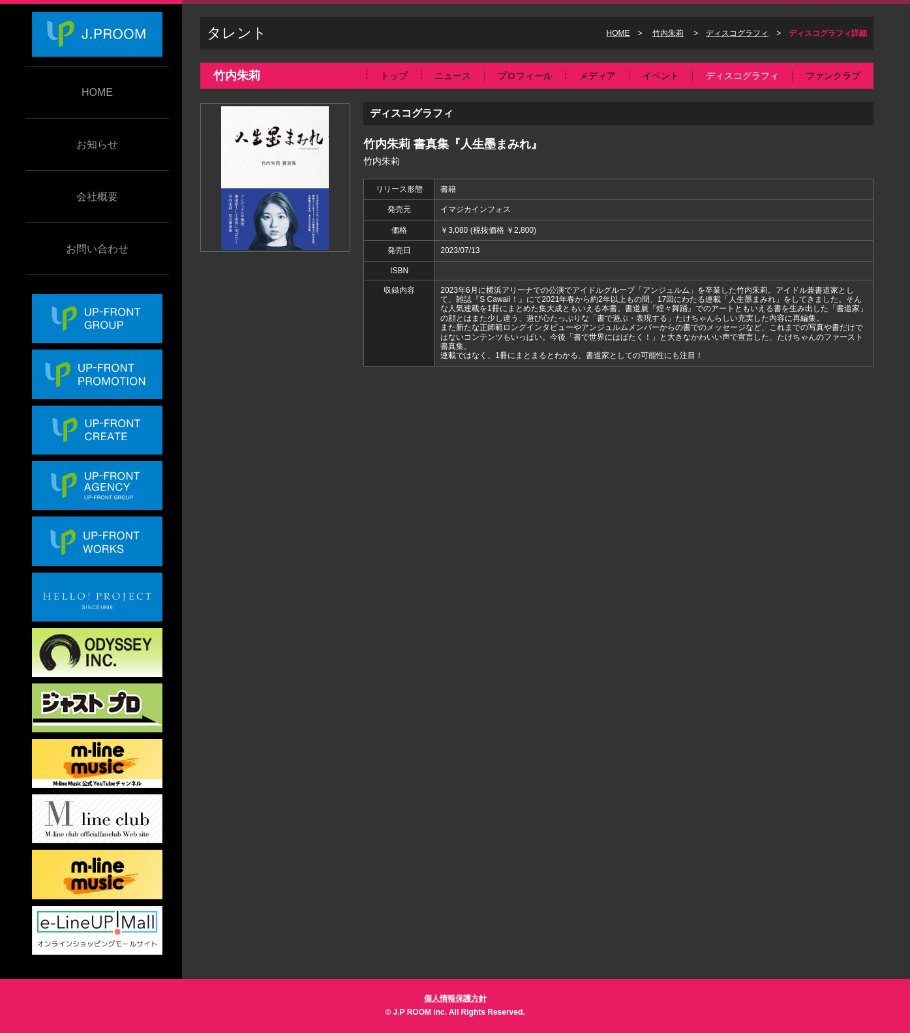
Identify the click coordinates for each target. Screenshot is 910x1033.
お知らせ (97, 144)
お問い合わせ (97, 248)
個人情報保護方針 (455, 998)
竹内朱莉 (668, 33)
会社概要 (97, 196)
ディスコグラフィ (737, 33)
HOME (97, 92)
